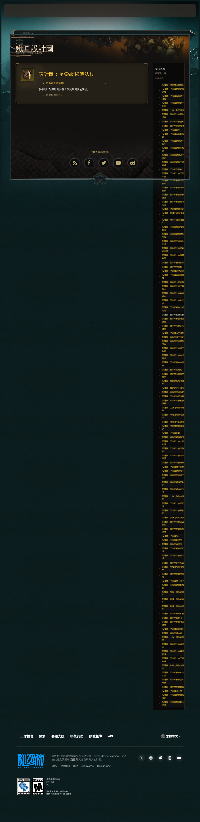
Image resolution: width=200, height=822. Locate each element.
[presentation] (15, 10)
